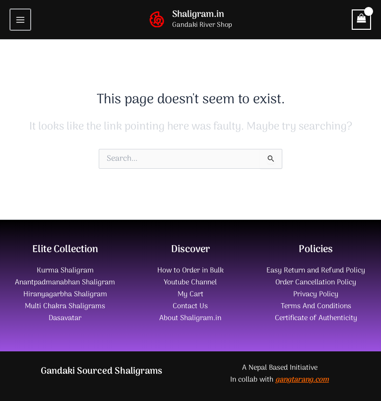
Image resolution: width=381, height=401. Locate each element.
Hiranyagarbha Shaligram (65, 294)
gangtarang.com (302, 380)
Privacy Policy (315, 294)
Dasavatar (65, 318)
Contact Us (190, 306)
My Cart (190, 294)
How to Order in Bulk (190, 270)
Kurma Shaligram (65, 270)
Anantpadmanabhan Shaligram (65, 282)
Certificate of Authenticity (316, 318)
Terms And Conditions (316, 306)
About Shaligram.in (190, 318)
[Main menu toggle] (20, 19)
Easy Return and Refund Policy (315, 270)
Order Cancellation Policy (315, 282)
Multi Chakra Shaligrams (65, 306)
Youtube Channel (190, 282)
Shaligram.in (198, 14)
